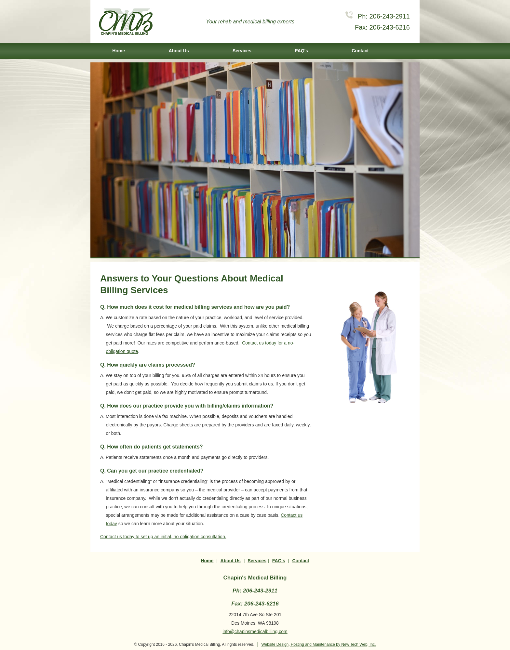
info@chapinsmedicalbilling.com (254, 631)
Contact (360, 50)
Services (242, 50)
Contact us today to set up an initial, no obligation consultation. (163, 536)
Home (118, 50)
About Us (178, 50)
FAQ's (301, 50)
